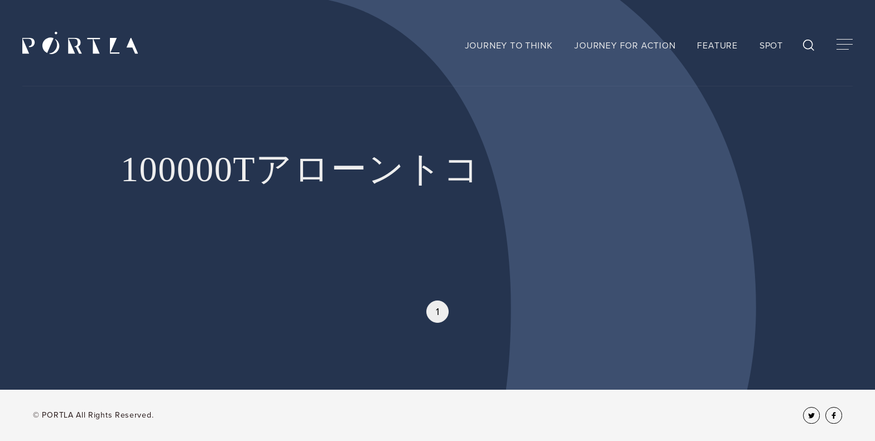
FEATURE (717, 45)
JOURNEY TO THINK (509, 45)
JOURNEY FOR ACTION (624, 45)
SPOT (771, 45)
